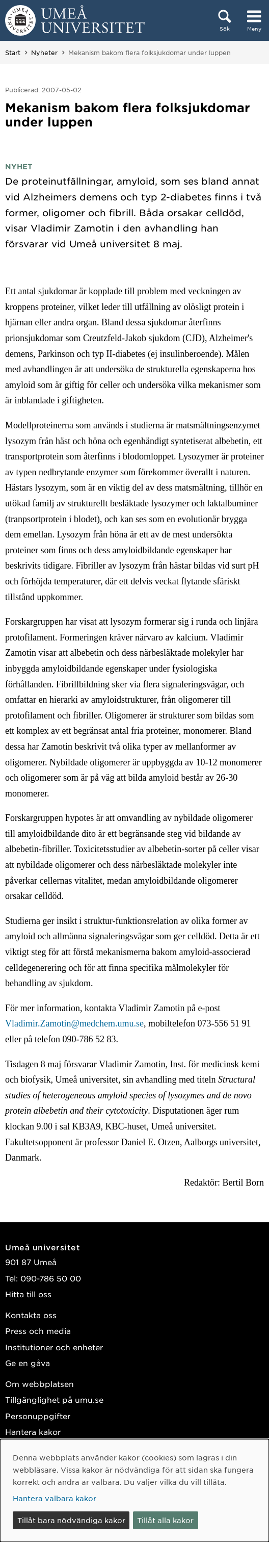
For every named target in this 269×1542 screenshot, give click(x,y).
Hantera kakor (33, 1431)
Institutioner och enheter (54, 1347)
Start (12, 52)
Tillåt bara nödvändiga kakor (71, 1520)
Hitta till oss (28, 1294)
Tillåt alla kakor (165, 1520)
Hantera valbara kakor (54, 1498)
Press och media (38, 1330)
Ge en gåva (27, 1363)
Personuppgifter (37, 1416)
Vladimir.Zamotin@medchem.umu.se (74, 1023)
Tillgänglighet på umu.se (54, 1399)
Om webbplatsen (39, 1384)
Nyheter (44, 52)
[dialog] (134, 1490)
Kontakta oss (31, 1315)
